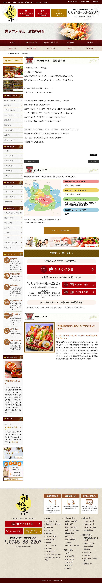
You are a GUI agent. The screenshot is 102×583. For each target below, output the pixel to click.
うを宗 (49, 580)
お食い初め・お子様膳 (10, 243)
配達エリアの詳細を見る (61, 230)
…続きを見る (14, 442)
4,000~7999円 (8, 171)
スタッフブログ (51, 545)
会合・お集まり (8, 130)
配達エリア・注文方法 (51, 43)
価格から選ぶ (51, 48)
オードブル (7, 233)
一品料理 (7, 238)
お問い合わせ (50, 539)
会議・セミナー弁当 (10, 115)
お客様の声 (70, 43)
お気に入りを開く (14, 60)
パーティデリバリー (10, 140)
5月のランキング (32, 161)
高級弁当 (70, 48)
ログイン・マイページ (53, 554)
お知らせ (48, 542)
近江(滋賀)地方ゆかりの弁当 (12, 213)
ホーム (7, 53)
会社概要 (95, 1)
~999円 (6, 151)
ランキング (49, 530)
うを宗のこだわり (31, 43)
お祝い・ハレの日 (9, 100)
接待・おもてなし (9, 110)
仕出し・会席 (90, 48)
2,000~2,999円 (8, 161)
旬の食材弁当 (8, 202)
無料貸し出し (8, 248)
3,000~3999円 (8, 166)
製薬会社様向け (8, 120)
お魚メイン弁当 (8, 192)
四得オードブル (8, 218)
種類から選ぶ (86, 535)
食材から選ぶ (86, 518)
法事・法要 (7, 105)
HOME (12, 43)
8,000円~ (7, 176)
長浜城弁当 (92, 161)
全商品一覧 (12, 48)
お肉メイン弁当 (8, 187)
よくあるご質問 (85, 1)
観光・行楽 (7, 125)
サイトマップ (73, 1)
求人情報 (48, 548)
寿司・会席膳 (8, 223)
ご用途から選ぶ (31, 48)
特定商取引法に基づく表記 (52, 559)
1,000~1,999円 (8, 156)
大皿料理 (7, 135)
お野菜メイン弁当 (9, 197)
